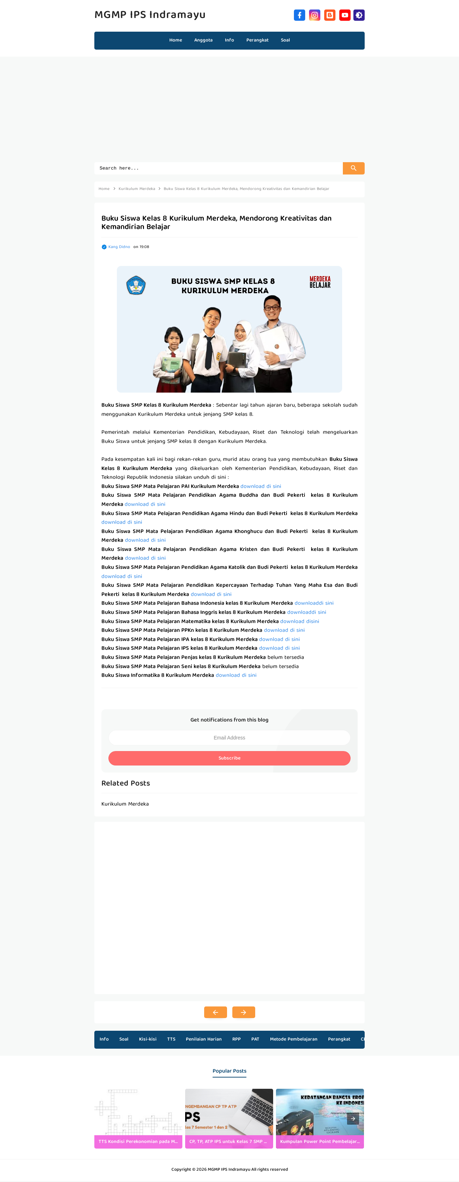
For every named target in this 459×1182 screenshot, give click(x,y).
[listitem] (138, 1120)
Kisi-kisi (148, 1040)
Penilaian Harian (204, 1040)
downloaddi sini (314, 605)
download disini (299, 623)
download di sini (260, 488)
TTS (171, 1040)
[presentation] (353, 1120)
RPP (236, 1040)
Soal (123, 1040)
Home (175, 40)
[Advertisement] (229, 113)
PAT (255, 1040)
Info (104, 1040)
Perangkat (339, 1040)
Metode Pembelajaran (293, 1040)
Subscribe (229, 759)
